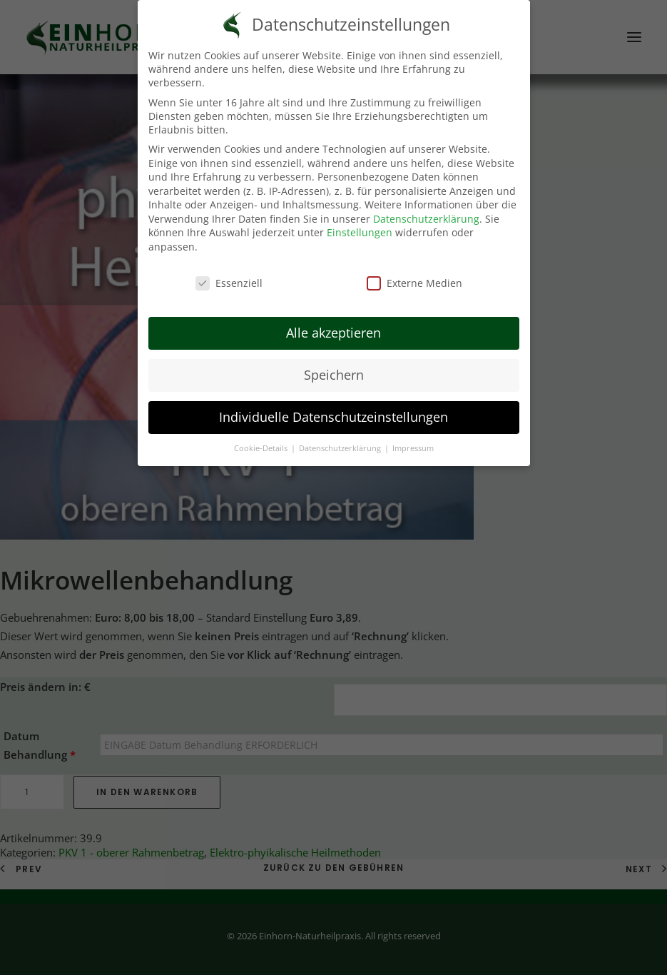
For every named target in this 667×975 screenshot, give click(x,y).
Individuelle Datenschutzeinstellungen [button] (333, 409)
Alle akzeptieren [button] (333, 325)
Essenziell (229, 275)
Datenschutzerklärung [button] (341, 440)
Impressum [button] (413, 440)
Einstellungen (359, 225)
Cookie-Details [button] (262, 440)
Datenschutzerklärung (426, 211)
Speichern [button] (334, 367)
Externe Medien (414, 275)
